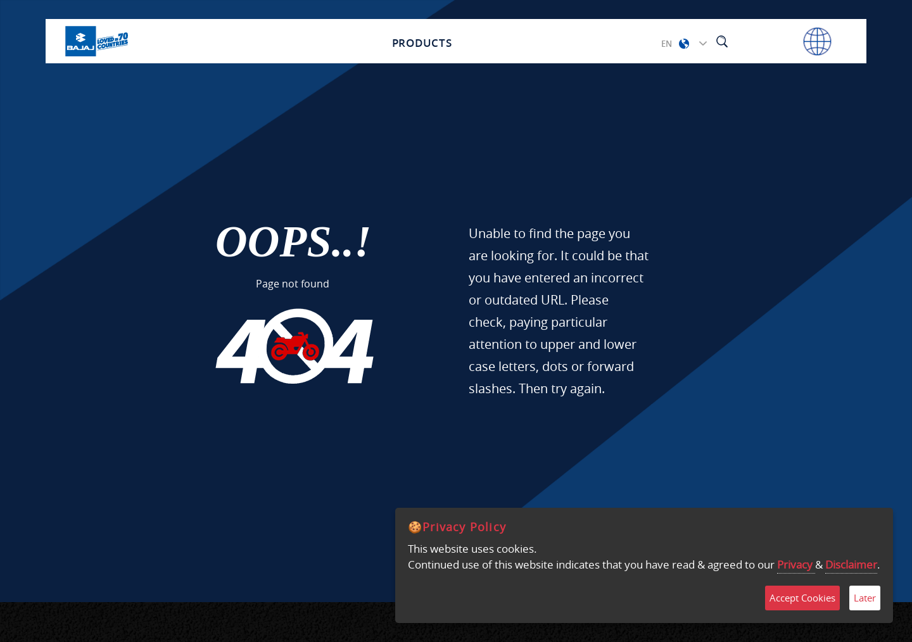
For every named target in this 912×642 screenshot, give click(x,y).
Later (865, 597)
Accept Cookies (802, 597)
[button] (684, 44)
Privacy (796, 564)
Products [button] (422, 41)
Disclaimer (851, 564)
